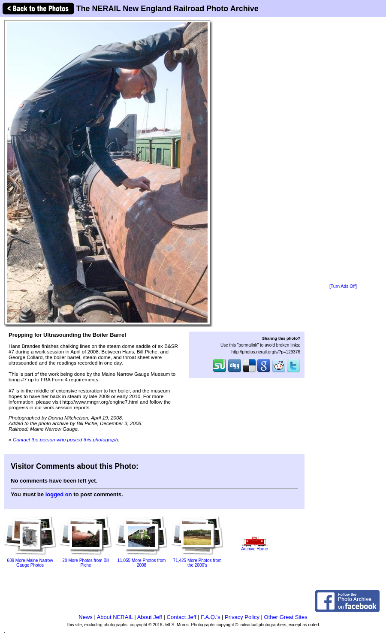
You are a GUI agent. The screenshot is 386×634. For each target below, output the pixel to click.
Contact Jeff (181, 617)
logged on (58, 494)
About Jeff (149, 617)
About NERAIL (115, 617)
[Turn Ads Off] (343, 286)
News (85, 617)
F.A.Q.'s (210, 617)
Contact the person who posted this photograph (65, 439)
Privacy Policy (242, 617)
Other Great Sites (286, 617)
